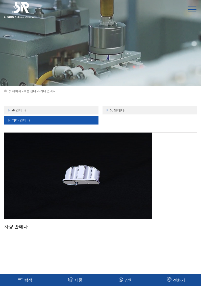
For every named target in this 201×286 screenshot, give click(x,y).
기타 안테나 (48, 91)
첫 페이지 (15, 91)
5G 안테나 (117, 110)
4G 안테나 (19, 110)
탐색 (25, 279)
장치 (125, 279)
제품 (75, 279)
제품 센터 (29, 91)
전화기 (176, 279)
